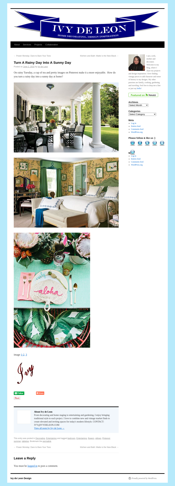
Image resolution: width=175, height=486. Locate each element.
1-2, (23, 354)
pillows (98, 438)
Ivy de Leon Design (20, 478)
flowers (91, 438)
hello (139, 88)
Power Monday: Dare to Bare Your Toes (32, 56)
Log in (133, 123)
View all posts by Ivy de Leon (49, 428)
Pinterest (106, 438)
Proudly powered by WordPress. (144, 478)
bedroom (71, 438)
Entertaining (51, 438)
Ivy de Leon (43, 67)
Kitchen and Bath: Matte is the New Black (99, 56)
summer (17, 441)
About (17, 44)
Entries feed (136, 126)
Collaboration (51, 44)
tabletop (25, 441)
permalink (47, 441)
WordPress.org (137, 132)
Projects (38, 44)
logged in (32, 465)
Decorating (40, 438)
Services (27, 44)
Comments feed (137, 129)
